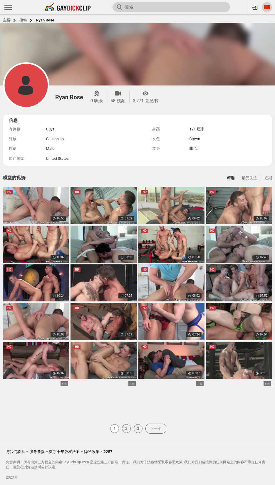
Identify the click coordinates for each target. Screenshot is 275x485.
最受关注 (249, 178)
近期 (268, 178)
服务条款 (37, 451)
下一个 (156, 428)
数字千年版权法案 (64, 451)
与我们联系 (15, 451)
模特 (23, 20)
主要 (7, 20)
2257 (108, 451)
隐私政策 (91, 451)
